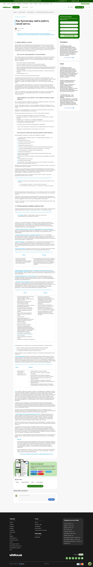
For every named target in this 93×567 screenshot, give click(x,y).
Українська (76, 554)
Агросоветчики (12, 532)
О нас (51, 3)
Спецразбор (19, 3)
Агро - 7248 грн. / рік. (68, 529)
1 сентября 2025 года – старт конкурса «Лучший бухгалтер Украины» (67, 96)
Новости (8, 3)
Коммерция (12, 526)
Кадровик (11, 536)
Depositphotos (37, 537)
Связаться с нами (38, 524)
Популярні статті (67, 543)
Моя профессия (17, 16)
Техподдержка (37, 526)
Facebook (35, 471)
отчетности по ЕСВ (21, 334)
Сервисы (40, 3)
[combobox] (69, 32)
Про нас (36, 522)
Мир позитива (46, 3)
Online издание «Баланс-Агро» (15, 545)
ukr (87, 7)
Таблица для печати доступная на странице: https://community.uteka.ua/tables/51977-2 (34, 252)
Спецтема (11, 524)
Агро (10, 534)
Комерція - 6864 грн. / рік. (69, 527)
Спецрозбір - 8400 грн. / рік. (69, 531)
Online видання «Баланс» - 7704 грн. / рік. (72, 539)
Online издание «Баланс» (14, 543)
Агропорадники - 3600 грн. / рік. (70, 533)
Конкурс (31, 3)
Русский (80, 554)
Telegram (49, 471)
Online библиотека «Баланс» (15, 547)
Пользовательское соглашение (41, 530)
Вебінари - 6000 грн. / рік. (69, 535)
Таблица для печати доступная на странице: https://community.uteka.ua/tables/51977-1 (34, 212)
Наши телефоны (38, 528)
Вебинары (14, 3)
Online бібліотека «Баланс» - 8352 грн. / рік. (72, 537)
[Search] (48, 7)
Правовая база (25, 3)
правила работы (25, 482)
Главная (4, 3)
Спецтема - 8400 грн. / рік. (69, 523)
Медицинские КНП (13, 538)
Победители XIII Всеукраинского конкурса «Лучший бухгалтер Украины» (67, 82)
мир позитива (40, 482)
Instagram (42, 471)
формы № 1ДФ (29, 334)
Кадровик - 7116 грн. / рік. (69, 525)
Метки (11, 549)
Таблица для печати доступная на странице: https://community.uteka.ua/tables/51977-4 (34, 364)
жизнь (32, 482)
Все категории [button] (25, 7)
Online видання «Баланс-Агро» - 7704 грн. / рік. (73, 541)
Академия (36, 3)
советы (17, 482)
